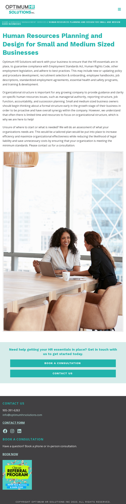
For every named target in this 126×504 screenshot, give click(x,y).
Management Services (34, 22)
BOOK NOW (10, 454)
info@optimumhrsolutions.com (22, 415)
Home (5, 22)
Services (15, 22)
